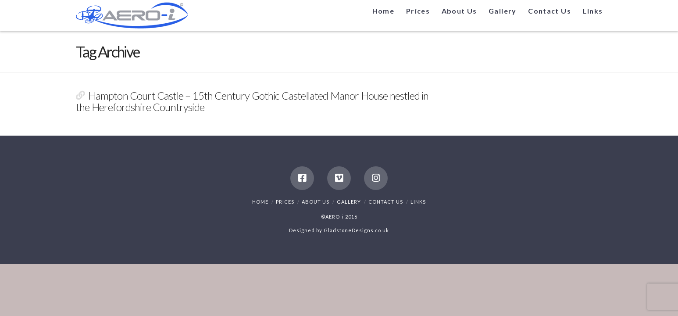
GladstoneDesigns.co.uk (356, 230)
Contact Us (385, 202)
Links (418, 202)
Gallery (349, 202)
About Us (315, 202)
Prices (285, 202)
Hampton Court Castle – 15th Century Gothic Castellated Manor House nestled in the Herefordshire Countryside (252, 101)
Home (260, 202)
